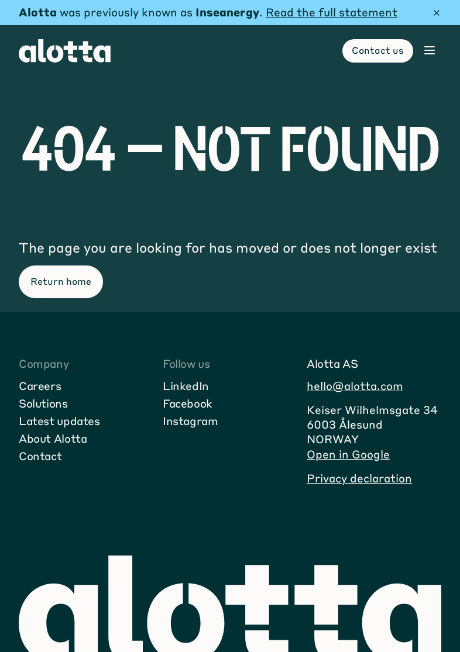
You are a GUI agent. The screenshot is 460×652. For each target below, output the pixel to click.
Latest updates (59, 420)
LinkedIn (186, 385)
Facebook (187, 403)
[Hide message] (436, 13)
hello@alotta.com (355, 385)
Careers (40, 385)
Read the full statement (331, 12)
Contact (40, 456)
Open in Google (348, 454)
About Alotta (53, 438)
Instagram (190, 420)
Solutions (43, 403)
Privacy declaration (359, 478)
